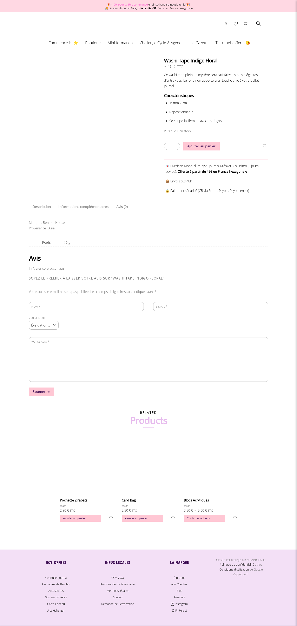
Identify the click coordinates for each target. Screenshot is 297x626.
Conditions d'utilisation (234, 569)
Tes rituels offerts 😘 (233, 43)
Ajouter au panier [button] (74, 518)
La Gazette (200, 43)
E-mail (161, 306)
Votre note (37, 317)
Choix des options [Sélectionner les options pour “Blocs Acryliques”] (198, 518)
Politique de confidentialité (117, 584)
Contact (118, 597)
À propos (179, 577)
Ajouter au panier (201, 147)
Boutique (92, 43)
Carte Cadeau (56, 604)
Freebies (179, 597)
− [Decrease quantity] (168, 147)
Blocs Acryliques (196, 500)
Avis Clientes (179, 584)
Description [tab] (41, 206)
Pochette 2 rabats (73, 500)
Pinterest (179, 610)
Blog (179, 591)
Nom (36, 306)
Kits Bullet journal (56, 577)
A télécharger (56, 610)
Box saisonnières (56, 597)
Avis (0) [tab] (122, 206)
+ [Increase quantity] (176, 147)
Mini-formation (120, 43)
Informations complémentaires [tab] (83, 206)
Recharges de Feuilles (56, 584)
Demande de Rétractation (117, 604)
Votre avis (40, 341)
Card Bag (129, 500)
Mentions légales (117, 591)
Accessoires (56, 591)
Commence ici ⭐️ (63, 43)
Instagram (179, 604)
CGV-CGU (117, 577)
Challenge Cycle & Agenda (162, 43)
